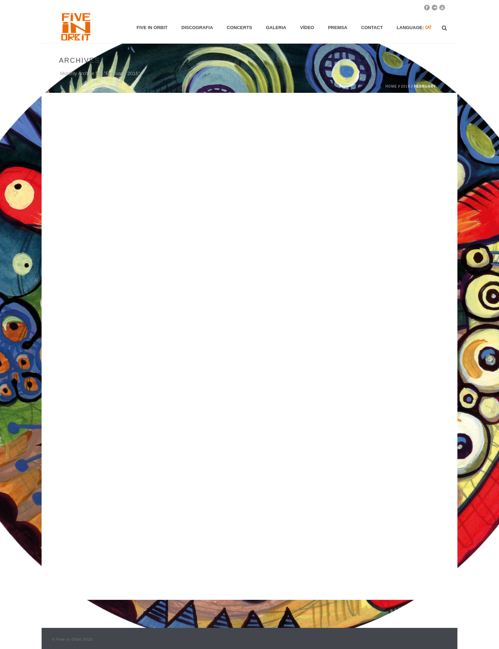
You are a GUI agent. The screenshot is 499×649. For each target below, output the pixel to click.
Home (391, 86)
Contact (372, 27)
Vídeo (307, 27)
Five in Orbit (152, 27)
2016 (405, 86)
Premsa (337, 27)
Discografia (197, 27)
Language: (414, 27)
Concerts (239, 27)
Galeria (276, 27)
